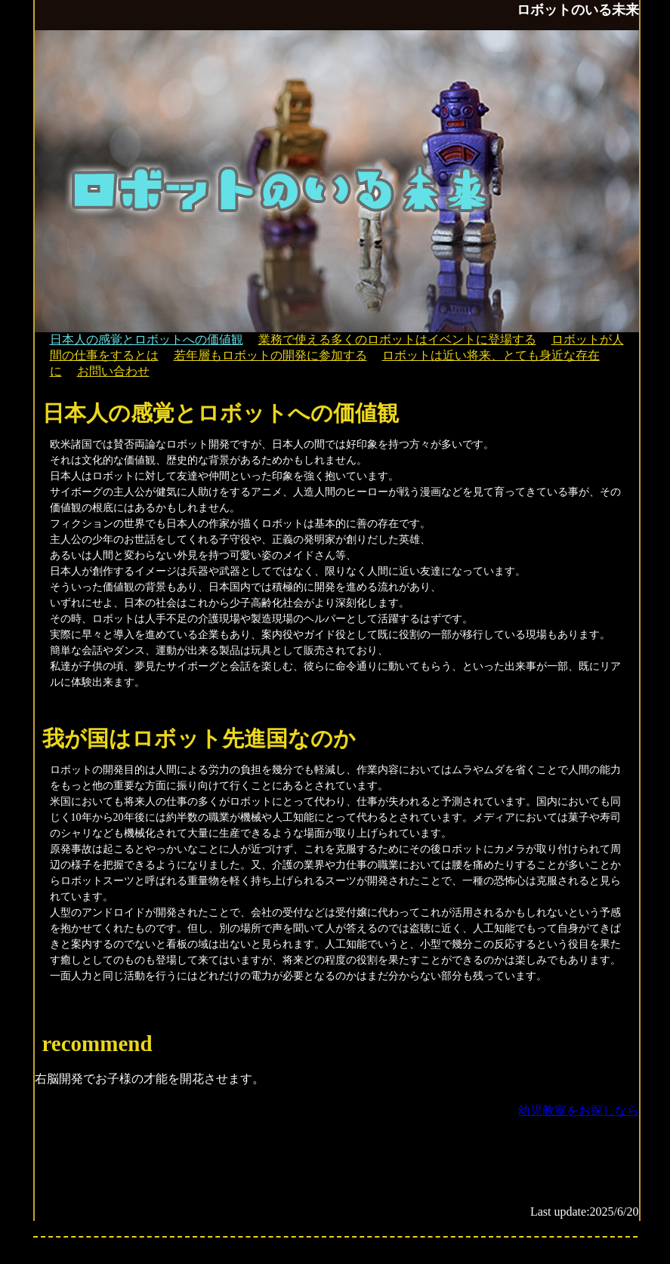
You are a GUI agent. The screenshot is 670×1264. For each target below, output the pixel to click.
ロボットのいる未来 (578, 9)
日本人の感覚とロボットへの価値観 (146, 339)
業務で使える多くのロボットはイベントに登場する (397, 339)
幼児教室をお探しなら (578, 1110)
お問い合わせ (113, 371)
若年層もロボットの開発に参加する (270, 355)
